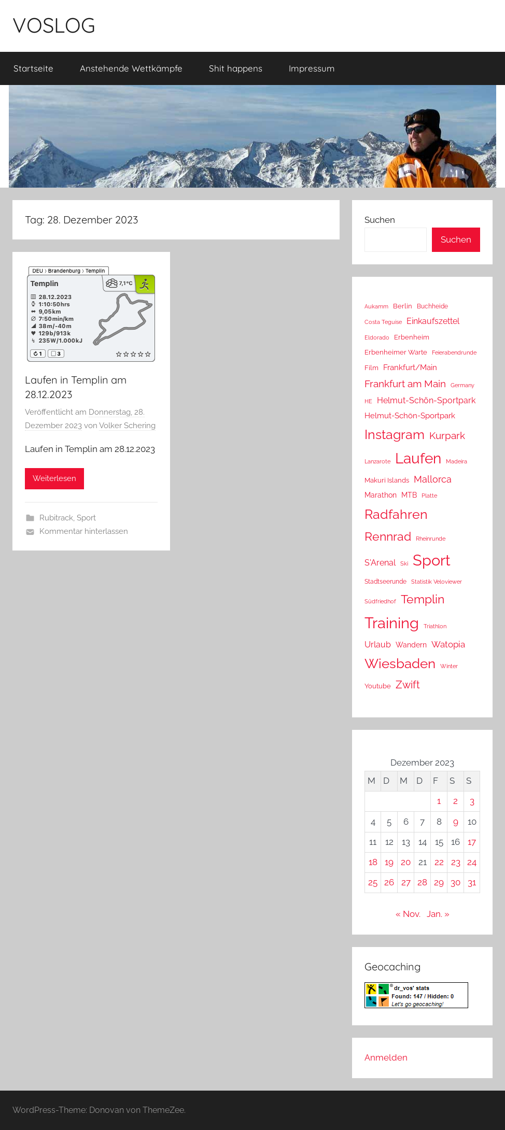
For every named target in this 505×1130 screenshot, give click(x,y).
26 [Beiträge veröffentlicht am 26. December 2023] (389, 882)
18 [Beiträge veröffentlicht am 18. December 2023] (373, 862)
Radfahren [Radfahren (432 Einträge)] (396, 514)
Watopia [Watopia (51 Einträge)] (448, 644)
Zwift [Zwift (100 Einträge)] (408, 685)
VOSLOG (53, 25)
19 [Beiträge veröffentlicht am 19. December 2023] (389, 862)
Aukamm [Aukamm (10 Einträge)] (376, 306)
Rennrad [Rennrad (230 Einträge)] (387, 536)
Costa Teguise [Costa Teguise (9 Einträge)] (383, 322)
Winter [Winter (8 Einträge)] (449, 666)
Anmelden (386, 1057)
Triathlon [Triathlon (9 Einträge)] (435, 626)
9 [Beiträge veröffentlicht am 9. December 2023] (455, 821)
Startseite (33, 68)
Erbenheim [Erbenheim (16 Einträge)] (411, 337)
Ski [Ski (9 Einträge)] (404, 563)
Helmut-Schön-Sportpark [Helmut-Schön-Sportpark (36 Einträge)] (426, 400)
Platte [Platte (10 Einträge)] (429, 495)
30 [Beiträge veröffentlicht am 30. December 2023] (455, 882)
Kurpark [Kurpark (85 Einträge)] (447, 436)
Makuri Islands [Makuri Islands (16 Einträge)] (386, 480)
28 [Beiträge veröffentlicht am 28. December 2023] (422, 882)
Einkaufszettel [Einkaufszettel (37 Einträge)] (432, 321)
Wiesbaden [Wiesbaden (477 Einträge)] (400, 663)
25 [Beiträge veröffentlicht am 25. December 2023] (372, 882)
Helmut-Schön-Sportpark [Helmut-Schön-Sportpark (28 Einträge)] (409, 415)
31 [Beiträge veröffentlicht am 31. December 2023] (472, 882)
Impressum (312, 68)
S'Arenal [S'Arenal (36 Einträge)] (380, 563)
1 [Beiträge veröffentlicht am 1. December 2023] (439, 801)
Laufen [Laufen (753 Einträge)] (418, 458)
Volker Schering (127, 425)
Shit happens (235, 68)
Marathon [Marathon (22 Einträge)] (380, 495)
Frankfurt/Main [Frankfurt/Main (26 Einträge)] (410, 367)
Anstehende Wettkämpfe (131, 68)
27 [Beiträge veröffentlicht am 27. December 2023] (406, 882)
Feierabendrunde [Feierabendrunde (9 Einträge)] (454, 352)
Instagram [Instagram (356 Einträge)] (394, 434)
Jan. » (438, 914)
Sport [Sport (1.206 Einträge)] (432, 560)
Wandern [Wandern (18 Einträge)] (411, 645)
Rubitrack (56, 517)
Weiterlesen (54, 478)
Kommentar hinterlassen (83, 531)
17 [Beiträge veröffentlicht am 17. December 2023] (472, 842)
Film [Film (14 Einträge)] (371, 368)
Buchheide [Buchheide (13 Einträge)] (432, 306)
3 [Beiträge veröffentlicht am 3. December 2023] (472, 801)
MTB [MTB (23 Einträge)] (409, 494)
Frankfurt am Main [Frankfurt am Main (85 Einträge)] (405, 384)
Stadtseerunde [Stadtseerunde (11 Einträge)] (385, 581)
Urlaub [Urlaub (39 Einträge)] (377, 644)
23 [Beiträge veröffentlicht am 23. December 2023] (455, 862)
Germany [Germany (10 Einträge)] (462, 385)
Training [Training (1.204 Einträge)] (391, 623)
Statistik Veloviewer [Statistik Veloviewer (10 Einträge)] (436, 581)
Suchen (379, 220)
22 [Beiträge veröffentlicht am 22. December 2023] (439, 862)
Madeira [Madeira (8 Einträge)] (456, 461)
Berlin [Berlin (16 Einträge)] (402, 306)
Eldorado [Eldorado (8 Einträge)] (376, 337)
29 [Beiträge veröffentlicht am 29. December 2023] (439, 882)
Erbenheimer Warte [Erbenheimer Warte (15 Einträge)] (395, 352)
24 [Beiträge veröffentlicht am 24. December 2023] (471, 862)
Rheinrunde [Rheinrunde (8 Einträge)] (430, 538)
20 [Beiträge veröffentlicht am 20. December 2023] (406, 862)
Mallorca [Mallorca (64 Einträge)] (433, 479)
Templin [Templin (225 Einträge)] (422, 599)
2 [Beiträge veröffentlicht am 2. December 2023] (455, 801)
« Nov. (408, 914)
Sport (86, 517)
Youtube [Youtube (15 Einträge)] (377, 686)
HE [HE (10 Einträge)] (368, 401)
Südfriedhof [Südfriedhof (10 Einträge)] (380, 601)
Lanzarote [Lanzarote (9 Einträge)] (377, 461)
